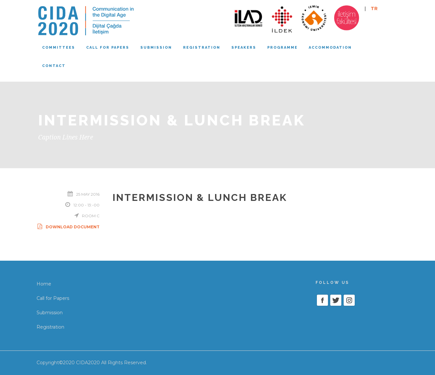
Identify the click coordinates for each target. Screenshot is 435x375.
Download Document (68, 226)
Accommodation (330, 47)
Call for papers (107, 47)
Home (44, 284)
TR (374, 8)
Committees (58, 47)
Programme (282, 47)
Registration (201, 47)
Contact (54, 66)
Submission (156, 47)
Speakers (243, 47)
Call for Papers (53, 298)
